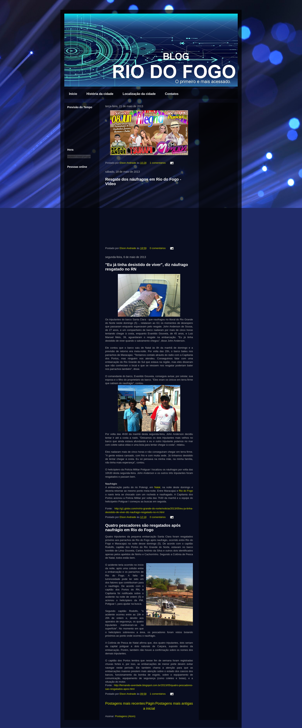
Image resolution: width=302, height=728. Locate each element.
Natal (157, 487)
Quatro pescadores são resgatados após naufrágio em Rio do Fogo (143, 527)
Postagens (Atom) (125, 716)
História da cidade (100, 93)
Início (73, 93)
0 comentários (158, 248)
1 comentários (158, 162)
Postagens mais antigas (174, 703)
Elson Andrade (128, 162)
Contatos (171, 93)
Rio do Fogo (186, 490)
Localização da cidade (139, 93)
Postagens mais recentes (125, 703)
